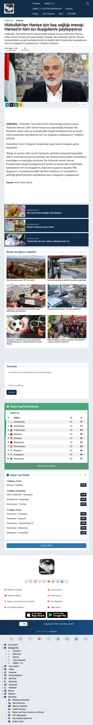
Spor (61, 14)
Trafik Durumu (55, 596)
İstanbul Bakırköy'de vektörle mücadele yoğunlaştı (67, 280)
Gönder (11, 392)
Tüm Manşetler (55, 601)
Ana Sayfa (11, 644)
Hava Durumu (55, 590)
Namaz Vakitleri (12, 596)
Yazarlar (10, 672)
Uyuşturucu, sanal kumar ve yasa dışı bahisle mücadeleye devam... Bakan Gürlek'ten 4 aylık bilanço (24, 342)
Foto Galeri (11, 666)
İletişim (69, 8)
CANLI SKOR (46, 545)
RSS (23, 624)
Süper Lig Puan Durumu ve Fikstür (19, 601)
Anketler (10, 687)
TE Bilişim (53, 631)
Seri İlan (10, 678)
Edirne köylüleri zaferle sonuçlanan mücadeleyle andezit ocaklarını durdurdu (66, 341)
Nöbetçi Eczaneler (13, 590)
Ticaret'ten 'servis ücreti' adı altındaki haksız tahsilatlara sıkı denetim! (23, 310)
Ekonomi (14, 654)
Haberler (8, 21)
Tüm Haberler (48, 14)
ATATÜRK (71, 14)
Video (9, 669)
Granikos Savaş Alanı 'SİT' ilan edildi (20, 280)
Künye (35, 14)
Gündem (36, 3)
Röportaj (10, 681)
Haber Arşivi (54, 607)
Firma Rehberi (13, 675)
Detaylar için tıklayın (47, 466)
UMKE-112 (49, 3)
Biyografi (10, 684)
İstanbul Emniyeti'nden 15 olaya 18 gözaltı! (64, 309)
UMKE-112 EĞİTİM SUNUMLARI (47, 8)
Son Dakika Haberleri (14, 607)
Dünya (13, 657)
